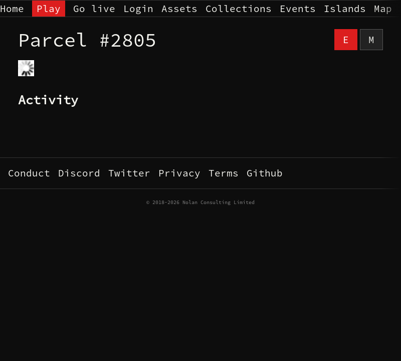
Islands (345, 9)
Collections (239, 9)
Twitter (129, 173)
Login (138, 9)
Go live (94, 9)
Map (383, 9)
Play (49, 9)
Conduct (29, 173)
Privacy (179, 173)
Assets (179, 9)
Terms (224, 173)
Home (12, 9)
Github (265, 173)
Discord (79, 173)
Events (298, 9)
